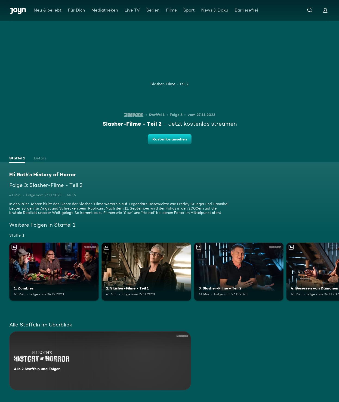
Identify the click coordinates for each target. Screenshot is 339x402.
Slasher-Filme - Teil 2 (169, 84)
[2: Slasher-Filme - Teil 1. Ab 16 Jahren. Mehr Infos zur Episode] (146, 272)
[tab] (17, 159)
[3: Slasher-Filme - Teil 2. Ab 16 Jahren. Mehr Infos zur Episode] (239, 272)
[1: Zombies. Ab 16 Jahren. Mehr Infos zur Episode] (54, 272)
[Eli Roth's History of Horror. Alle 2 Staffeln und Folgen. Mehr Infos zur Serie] (100, 360)
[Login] (325, 10)
